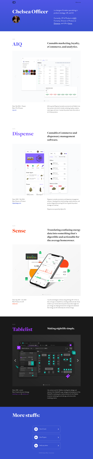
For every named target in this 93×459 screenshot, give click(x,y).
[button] (15, 76)
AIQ (74, 18)
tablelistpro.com (16, 394)
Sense (70, 23)
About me (78, 2)
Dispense (57, 23)
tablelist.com (25, 394)
